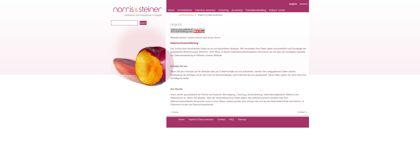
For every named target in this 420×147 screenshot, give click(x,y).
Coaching (223, 10)
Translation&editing (255, 10)
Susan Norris (213, 37)
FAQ (231, 119)
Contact (301, 112)
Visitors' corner (277, 10)
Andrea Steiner (195, 37)
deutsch (304, 4)
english (293, 4)
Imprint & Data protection (201, 119)
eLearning (237, 10)
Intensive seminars (205, 10)
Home (171, 10)
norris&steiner (184, 10)
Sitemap (242, 119)
